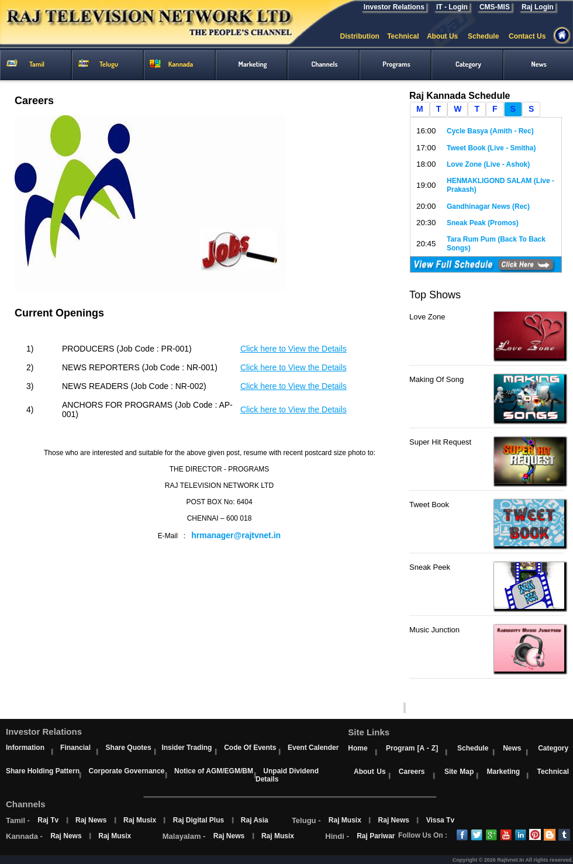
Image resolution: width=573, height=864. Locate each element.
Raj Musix (139, 820)
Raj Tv (47, 820)
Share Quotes (128, 747)
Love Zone (427, 316)
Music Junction (434, 629)
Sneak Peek (429, 567)
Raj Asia (254, 820)
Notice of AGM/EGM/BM (213, 771)
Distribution (363, 36)
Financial (75, 747)
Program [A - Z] (412, 748)
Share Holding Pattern (43, 771)
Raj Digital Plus (198, 820)
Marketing (503, 771)
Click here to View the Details (293, 348)
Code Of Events (250, 747)
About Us (447, 36)
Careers (412, 771)
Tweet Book (429, 504)
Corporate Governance (126, 771)
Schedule (488, 36)
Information (25, 747)
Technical (407, 36)
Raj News (90, 820)
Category (553, 748)
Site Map (459, 771)
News (512, 748)
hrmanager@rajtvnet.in (236, 535)
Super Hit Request (440, 442)
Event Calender (313, 747)
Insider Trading (186, 747)
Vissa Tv (440, 820)
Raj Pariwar (376, 836)
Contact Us (532, 36)
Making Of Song (436, 379)
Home (357, 748)
